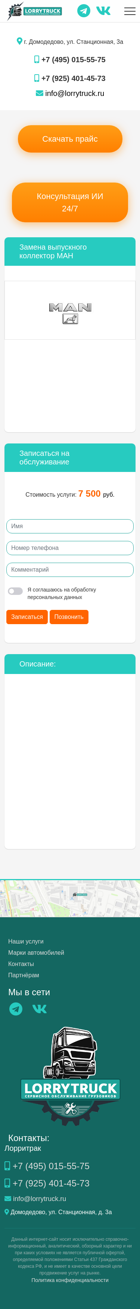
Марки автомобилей (36, 953)
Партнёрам (23, 975)
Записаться (27, 617)
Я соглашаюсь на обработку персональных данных (52, 593)
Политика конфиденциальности (70, 1280)
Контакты (21, 964)
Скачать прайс (69, 139)
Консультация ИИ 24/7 (70, 202)
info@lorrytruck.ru (70, 93)
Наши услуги (26, 941)
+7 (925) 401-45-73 (69, 78)
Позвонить (69, 617)
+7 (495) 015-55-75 (69, 59)
